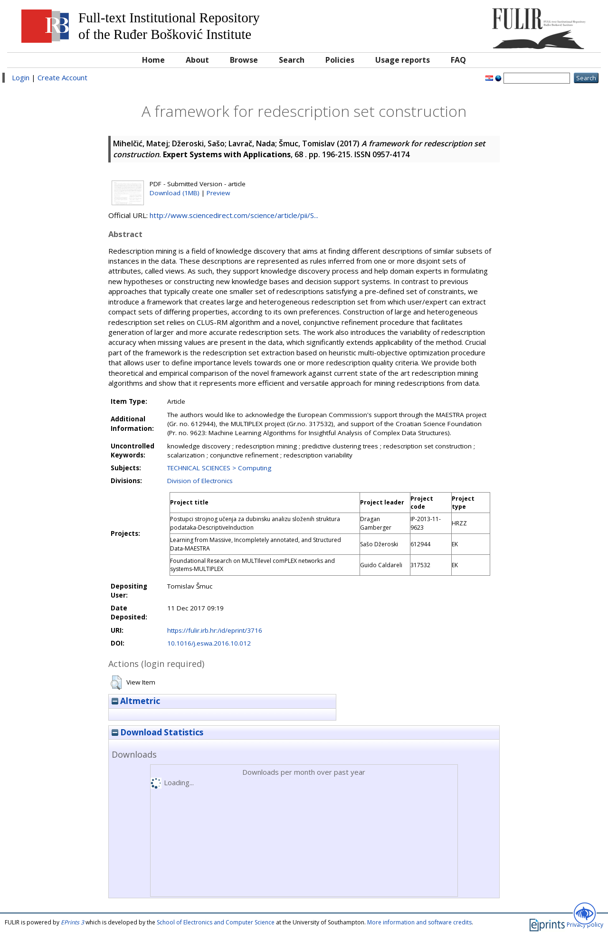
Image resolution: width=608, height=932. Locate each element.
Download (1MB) (175, 193)
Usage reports (402, 60)
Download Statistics (157, 732)
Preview (218, 193)
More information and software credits (419, 922)
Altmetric (136, 700)
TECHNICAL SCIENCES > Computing (219, 468)
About (197, 60)
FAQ (458, 60)
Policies (339, 60)
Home (153, 60)
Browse (244, 60)
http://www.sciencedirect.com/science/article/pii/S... (234, 215)
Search (291, 60)
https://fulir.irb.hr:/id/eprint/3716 (214, 630)
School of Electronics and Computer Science (216, 922)
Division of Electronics (200, 480)
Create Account (62, 77)
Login (20, 77)
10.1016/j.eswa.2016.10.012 (209, 643)
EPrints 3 (72, 922)
